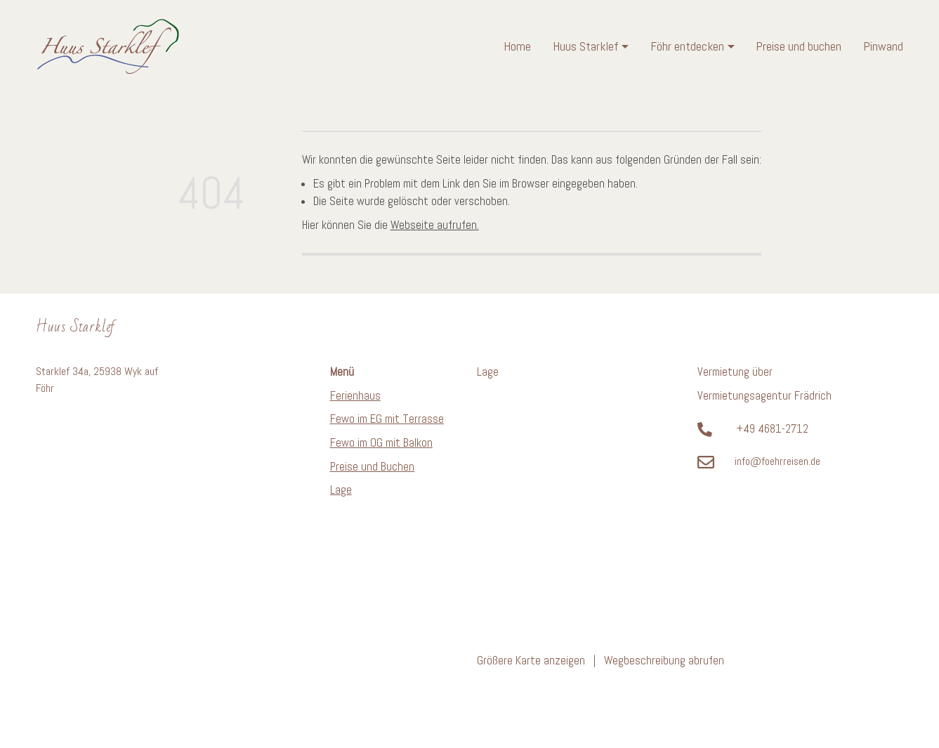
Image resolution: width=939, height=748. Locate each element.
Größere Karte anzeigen (531, 660)
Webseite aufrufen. (434, 225)
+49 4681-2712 (772, 428)
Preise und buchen (798, 46)
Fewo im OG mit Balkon (381, 442)
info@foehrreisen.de (777, 461)
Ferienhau (352, 395)
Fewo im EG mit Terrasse (387, 419)
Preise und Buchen (372, 466)
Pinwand (883, 46)
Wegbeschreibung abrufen (664, 660)
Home (517, 46)
